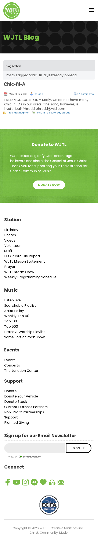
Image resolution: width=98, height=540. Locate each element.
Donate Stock (15, 401)
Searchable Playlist (20, 305)
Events (9, 360)
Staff (8, 250)
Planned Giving (16, 422)
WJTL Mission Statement (24, 261)
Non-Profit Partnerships (24, 412)
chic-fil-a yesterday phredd (53, 112)
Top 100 (10, 321)
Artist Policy (14, 310)
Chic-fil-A (14, 84)
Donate (10, 391)
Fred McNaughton (18, 112)
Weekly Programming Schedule (30, 277)
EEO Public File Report (22, 256)
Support (11, 417)
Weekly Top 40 (16, 315)
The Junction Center (21, 370)
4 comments (86, 94)
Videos (9, 240)
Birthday (11, 229)
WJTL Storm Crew (19, 272)
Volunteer (12, 245)
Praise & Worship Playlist (24, 331)
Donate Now (49, 185)
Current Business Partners (26, 406)
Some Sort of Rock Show (24, 337)
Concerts (12, 365)
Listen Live (12, 300)
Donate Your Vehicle (21, 396)
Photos (10, 235)
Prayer (9, 266)
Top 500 (11, 326)
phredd (39, 94)
